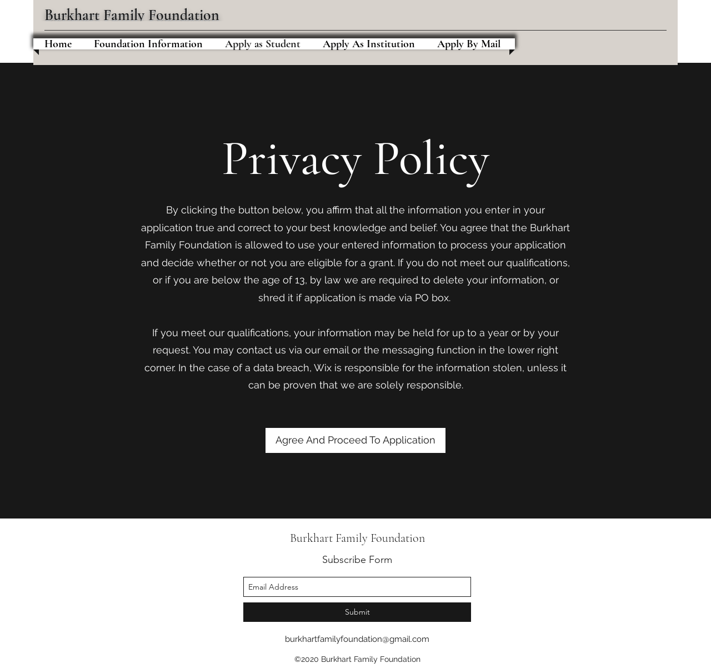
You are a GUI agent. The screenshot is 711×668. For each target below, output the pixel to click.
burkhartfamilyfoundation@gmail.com (357, 639)
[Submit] (357, 612)
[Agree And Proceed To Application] (355, 440)
